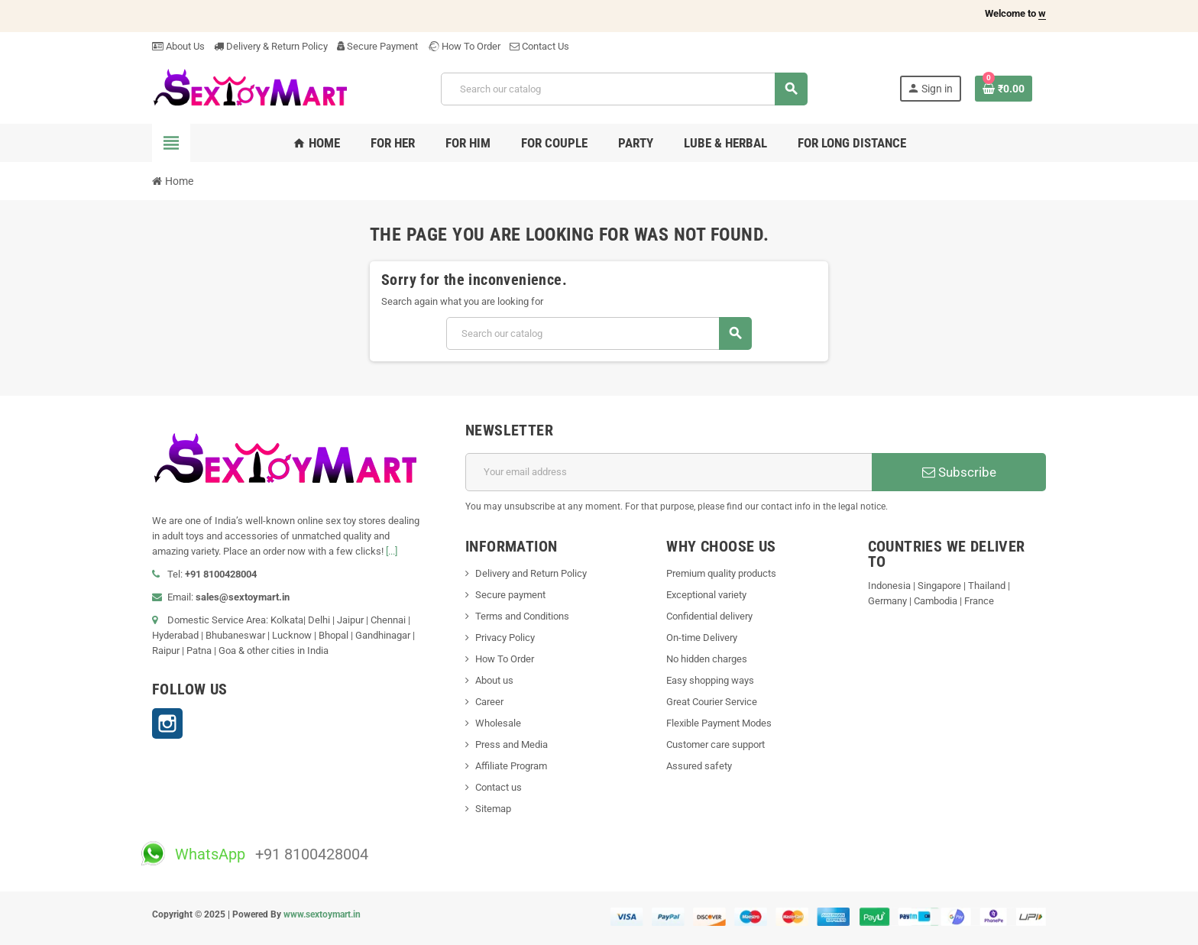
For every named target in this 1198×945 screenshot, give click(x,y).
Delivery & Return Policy (271, 46)
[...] (391, 551)
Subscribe (959, 472)
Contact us (498, 787)
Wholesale (498, 723)
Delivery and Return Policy (531, 573)
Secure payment (510, 594)
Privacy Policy (505, 637)
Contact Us (539, 46)
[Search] (624, 89)
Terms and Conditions (522, 616)
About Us (178, 46)
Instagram (167, 723)
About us (494, 680)
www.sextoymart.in (322, 914)
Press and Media (511, 744)
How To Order (463, 46)
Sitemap (493, 808)
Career (489, 701)
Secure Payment (377, 46)
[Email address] (669, 472)
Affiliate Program (511, 766)
